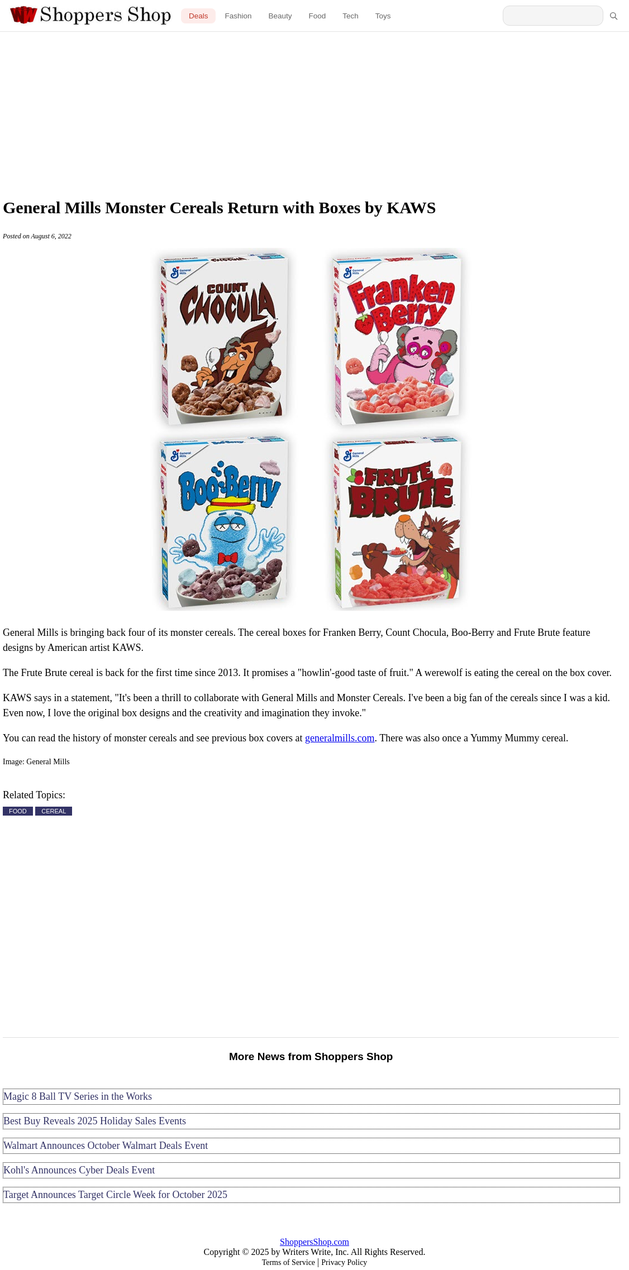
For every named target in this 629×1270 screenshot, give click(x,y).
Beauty (280, 16)
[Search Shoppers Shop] (553, 16)
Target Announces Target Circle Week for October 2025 (115, 1194)
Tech (350, 16)
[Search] (613, 15)
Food (317, 16)
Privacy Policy (344, 1262)
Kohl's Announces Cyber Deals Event (79, 1170)
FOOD (18, 811)
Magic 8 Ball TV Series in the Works (77, 1096)
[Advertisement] (314, 111)
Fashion (238, 16)
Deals (198, 16)
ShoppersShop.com (314, 1242)
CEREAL (53, 811)
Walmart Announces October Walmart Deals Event (105, 1145)
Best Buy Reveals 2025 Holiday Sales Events (94, 1121)
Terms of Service (288, 1262)
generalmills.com (339, 738)
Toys (383, 16)
